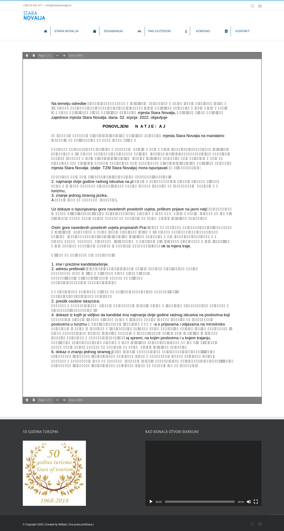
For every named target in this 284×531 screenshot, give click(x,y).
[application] (203, 473)
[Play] (151, 502)
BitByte (63, 524)
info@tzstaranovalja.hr (59, 5)
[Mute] (249, 502)
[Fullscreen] (256, 502)
